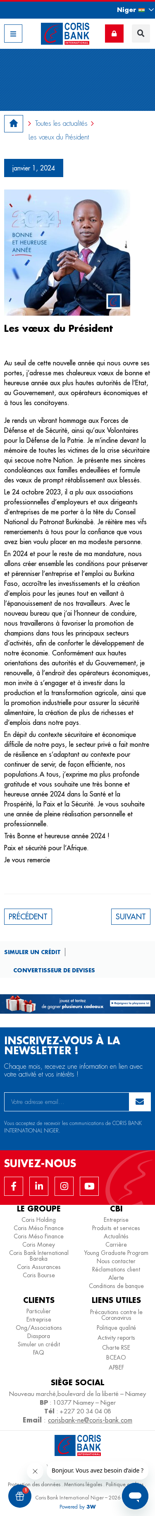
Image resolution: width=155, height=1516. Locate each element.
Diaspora (38, 1336)
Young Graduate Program (116, 1253)
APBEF (116, 1367)
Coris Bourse (39, 1275)
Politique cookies (124, 1484)
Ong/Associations (39, 1327)
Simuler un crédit (32, 951)
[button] (128, 10)
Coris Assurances (39, 1267)
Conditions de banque (116, 1286)
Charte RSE (116, 1347)
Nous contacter (116, 1261)
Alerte (116, 1277)
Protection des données (34, 1484)
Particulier (38, 1311)
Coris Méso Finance (39, 1228)
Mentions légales (83, 1484)
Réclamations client (116, 1269)
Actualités (116, 1236)
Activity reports (116, 1337)
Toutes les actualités (61, 123)
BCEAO (116, 1357)
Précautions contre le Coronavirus (116, 1315)
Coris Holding (38, 1219)
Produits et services (116, 1228)
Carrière (116, 1244)
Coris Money (38, 1244)
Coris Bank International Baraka (39, 1255)
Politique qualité (116, 1327)
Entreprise (116, 1219)
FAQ (38, 1352)
